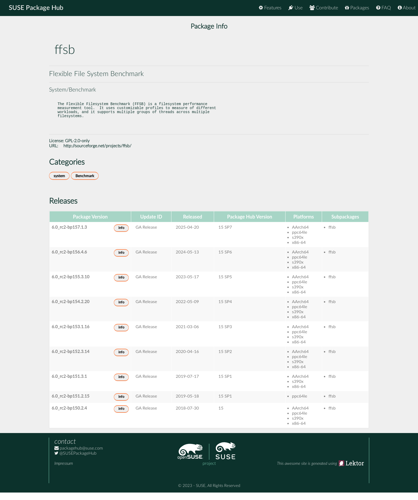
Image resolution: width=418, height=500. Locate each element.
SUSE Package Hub (36, 8)
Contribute (324, 7)
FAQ (383, 7)
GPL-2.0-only (77, 148)
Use (295, 7)
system (59, 183)
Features (270, 7)
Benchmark (84, 183)
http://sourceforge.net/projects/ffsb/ (97, 153)
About (407, 7)
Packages (357, 7)
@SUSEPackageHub (75, 461)
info (121, 235)
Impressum (63, 471)
